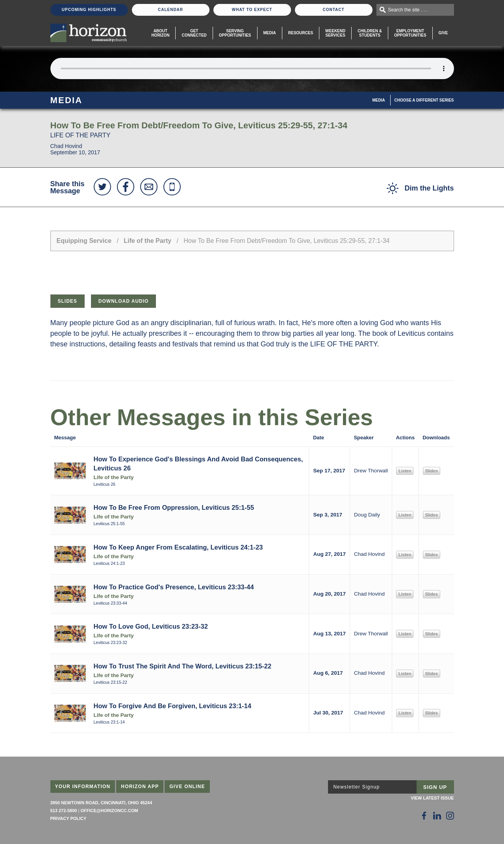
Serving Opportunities (235, 33)
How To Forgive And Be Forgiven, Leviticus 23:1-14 (173, 705)
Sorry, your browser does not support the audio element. (252, 68)
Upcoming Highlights (89, 9)
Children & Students (370, 33)
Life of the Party (147, 240)
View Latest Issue (432, 798)
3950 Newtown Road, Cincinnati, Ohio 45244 (101, 802)
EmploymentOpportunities (410, 33)
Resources (300, 33)
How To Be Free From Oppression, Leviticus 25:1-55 (174, 507)
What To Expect (252, 9)
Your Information (83, 786)
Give (443, 33)
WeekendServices (335, 33)
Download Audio (123, 301)
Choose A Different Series (424, 100)
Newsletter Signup (357, 787)
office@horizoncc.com (109, 810)
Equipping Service (84, 240)
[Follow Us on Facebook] (424, 816)
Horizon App (140, 786)
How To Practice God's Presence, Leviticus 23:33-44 (174, 586)
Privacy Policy (68, 818)
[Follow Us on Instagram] (450, 816)
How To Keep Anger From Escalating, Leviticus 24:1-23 (178, 547)
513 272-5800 (63, 810)
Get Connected (194, 33)
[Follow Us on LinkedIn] (437, 816)
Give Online (187, 786)
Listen (404, 470)
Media (269, 33)
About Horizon (160, 33)
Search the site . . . (408, 10)
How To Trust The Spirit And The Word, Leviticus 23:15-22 (183, 666)
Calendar (170, 9)
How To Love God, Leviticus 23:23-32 (151, 626)
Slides (67, 301)
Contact (333, 9)
